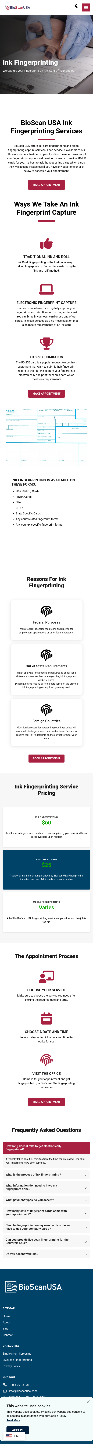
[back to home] (17, 7)
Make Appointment (46, 185)
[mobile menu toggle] (86, 7)
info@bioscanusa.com (23, 1391)
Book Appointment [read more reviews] (46, 758)
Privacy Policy (11, 1366)
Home (6, 1316)
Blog (5, 1328)
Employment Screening (17, 1353)
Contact (8, 1335)
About (6, 1322)
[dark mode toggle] (76, 6)
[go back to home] (18, 1287)
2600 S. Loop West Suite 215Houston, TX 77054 (27, 1399)
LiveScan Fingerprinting (17, 1360)
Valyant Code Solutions (65, 1424)
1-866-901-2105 (19, 1384)
